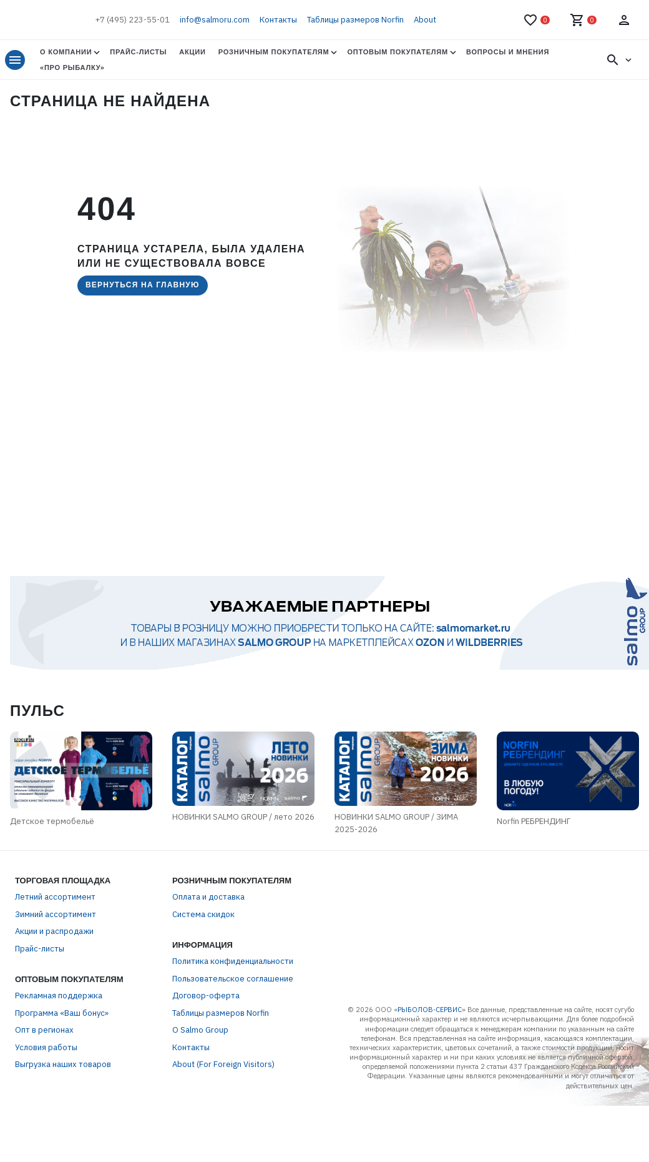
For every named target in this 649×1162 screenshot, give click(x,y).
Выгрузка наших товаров (63, 1067)
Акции (192, 52)
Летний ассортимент (55, 900)
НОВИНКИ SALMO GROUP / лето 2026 (243, 820)
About (425, 19)
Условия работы (46, 1050)
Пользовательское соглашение (232, 981)
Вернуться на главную (142, 285)
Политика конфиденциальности (232, 964)
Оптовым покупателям (397, 52)
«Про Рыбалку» (72, 67)
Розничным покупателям (273, 52)
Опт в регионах (44, 1033)
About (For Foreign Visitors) (223, 1067)
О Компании (66, 52)
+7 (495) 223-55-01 (132, 19)
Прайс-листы (138, 52)
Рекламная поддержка (58, 998)
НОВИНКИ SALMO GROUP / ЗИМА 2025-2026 (401, 826)
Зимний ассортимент (55, 916)
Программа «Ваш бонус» (62, 1015)
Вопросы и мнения (507, 52)
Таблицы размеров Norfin (355, 19)
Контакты (278, 19)
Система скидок (203, 916)
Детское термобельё (47, 823)
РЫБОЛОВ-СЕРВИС (430, 1012)
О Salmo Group (200, 1033)
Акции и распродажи (54, 934)
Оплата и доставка (208, 900)
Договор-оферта (206, 998)
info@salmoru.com (215, 19)
